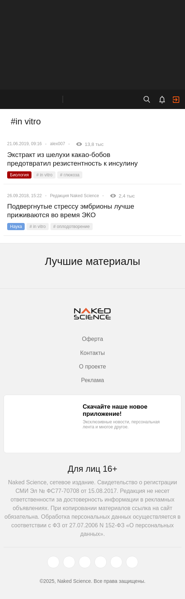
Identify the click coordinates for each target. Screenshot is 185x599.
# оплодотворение (71, 226)
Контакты (92, 353)
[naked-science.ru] (132, 562)
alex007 (57, 143)
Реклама (92, 380)
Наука (16, 226)
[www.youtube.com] (85, 562)
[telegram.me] (116, 562)
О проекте (92, 366)
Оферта (92, 339)
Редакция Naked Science (74, 195)
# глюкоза (69, 174)
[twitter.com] (53, 562)
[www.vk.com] (69, 562)
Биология (19, 174)
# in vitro (44, 174)
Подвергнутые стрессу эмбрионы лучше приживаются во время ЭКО (70, 211)
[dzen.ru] (100, 562)
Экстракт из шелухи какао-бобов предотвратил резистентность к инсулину (72, 159)
